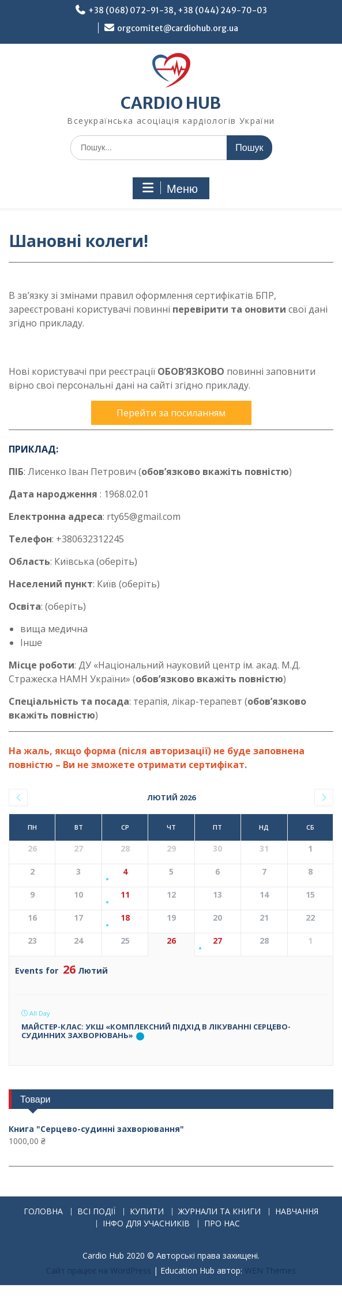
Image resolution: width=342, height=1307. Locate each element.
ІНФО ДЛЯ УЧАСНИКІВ (146, 1224)
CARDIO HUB (171, 103)
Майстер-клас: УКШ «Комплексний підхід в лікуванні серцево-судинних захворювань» (156, 1031)
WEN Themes (270, 1270)
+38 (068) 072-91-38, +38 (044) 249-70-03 (177, 10)
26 (171, 941)
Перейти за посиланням (171, 412)
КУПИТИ (147, 1211)
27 (217, 941)
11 (125, 895)
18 (125, 918)
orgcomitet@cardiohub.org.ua (177, 28)
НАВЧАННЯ (296, 1211)
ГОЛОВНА (43, 1211)
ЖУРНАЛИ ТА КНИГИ (219, 1211)
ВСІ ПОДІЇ (96, 1211)
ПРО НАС (222, 1224)
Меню (169, 188)
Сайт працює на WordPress (98, 1270)
